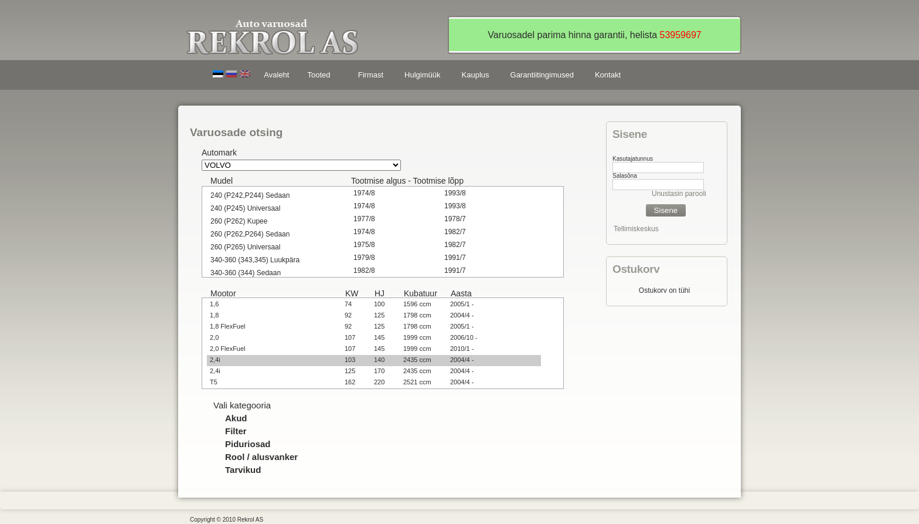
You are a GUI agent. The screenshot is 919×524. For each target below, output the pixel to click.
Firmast (370, 74)
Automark (219, 152)
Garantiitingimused (542, 74)
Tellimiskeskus (636, 229)
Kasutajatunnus (632, 158)
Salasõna (624, 176)
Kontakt (608, 74)
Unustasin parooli (679, 194)
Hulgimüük (422, 74)
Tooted (320, 76)
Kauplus (475, 74)
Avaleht (276, 74)
